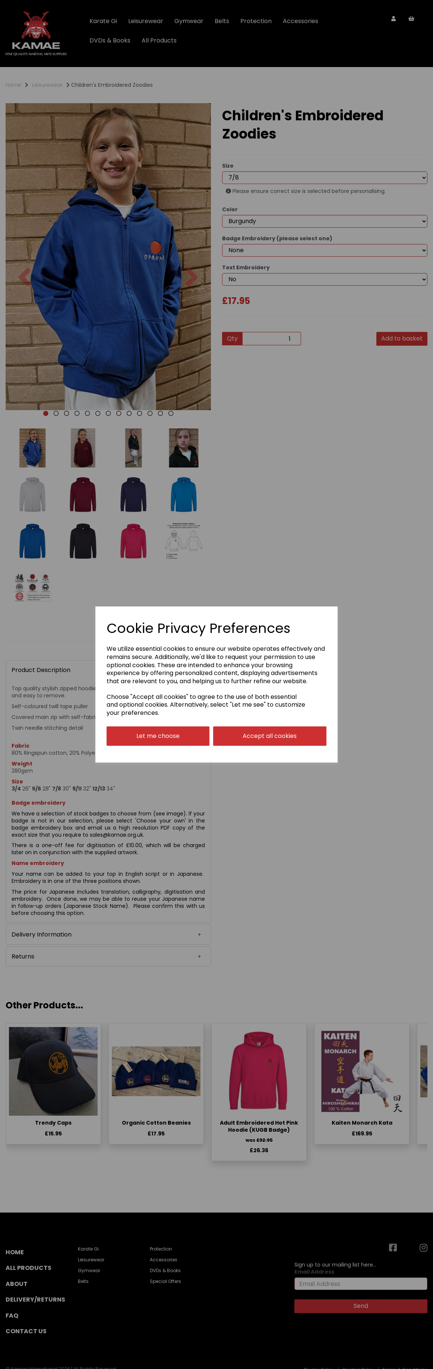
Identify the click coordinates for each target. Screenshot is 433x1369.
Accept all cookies (270, 736)
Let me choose (158, 736)
